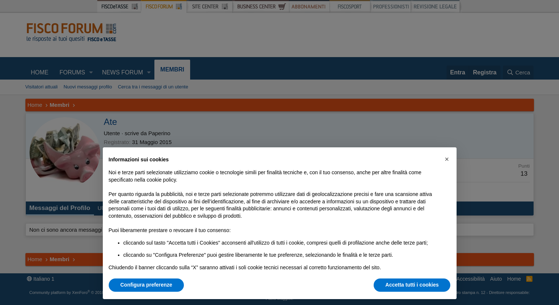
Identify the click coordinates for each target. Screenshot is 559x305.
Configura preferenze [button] (146, 285)
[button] (447, 159)
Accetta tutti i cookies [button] (412, 285)
